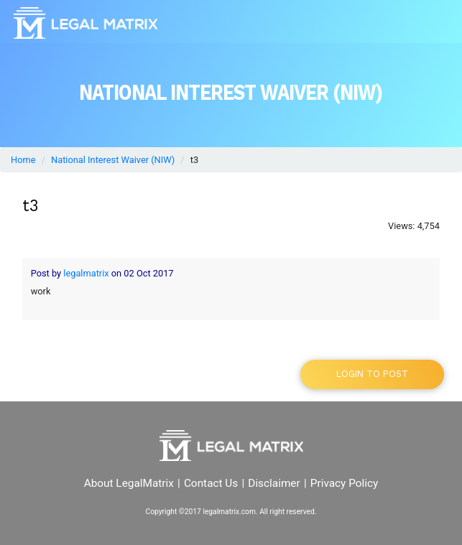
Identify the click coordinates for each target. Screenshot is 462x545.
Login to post (372, 373)
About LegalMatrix (129, 483)
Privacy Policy (344, 483)
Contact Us (211, 483)
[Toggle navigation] (432, 22)
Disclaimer (274, 483)
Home (23, 159)
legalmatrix (85, 273)
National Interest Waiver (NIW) (113, 159)
